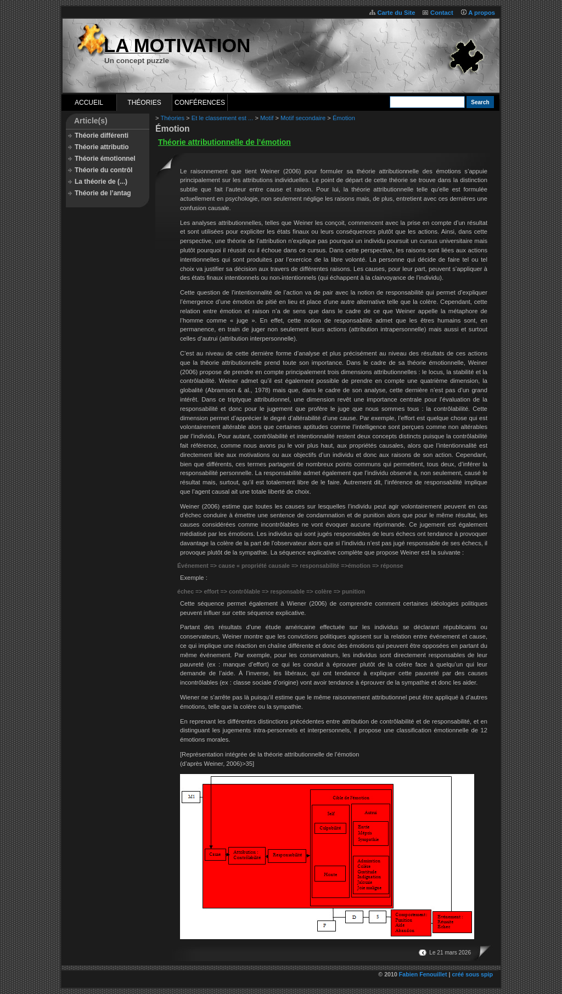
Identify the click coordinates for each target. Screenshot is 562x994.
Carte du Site (396, 12)
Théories (144, 102)
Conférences (200, 102)
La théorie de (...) (101, 181)
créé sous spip (472, 974)
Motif (266, 118)
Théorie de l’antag (103, 193)
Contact (441, 12)
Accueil (89, 102)
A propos (481, 12)
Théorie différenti (101, 135)
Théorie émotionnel (105, 158)
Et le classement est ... (223, 118)
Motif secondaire (302, 118)
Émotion (344, 118)
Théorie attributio (102, 147)
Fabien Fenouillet (423, 974)
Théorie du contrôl (103, 170)
